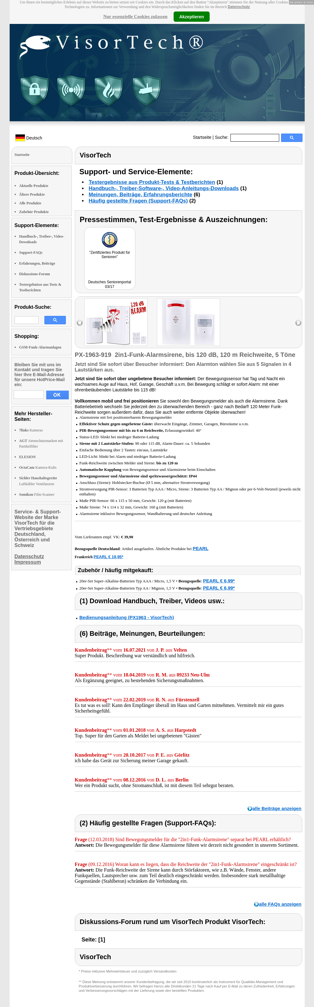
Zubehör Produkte (34, 212)
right (298, 323)
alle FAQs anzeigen (280, 904)
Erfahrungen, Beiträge (37, 263)
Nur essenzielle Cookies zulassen (135, 16)
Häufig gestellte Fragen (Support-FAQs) (138, 201)
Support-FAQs (31, 252)
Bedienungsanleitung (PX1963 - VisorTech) (127, 617)
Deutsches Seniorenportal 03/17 (109, 284)
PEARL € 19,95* (108, 556)
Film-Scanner (37, 494)
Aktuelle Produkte (33, 186)
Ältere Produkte (32, 194)
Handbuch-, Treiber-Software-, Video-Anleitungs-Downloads (164, 188)
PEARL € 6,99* (219, 580)
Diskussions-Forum (34, 274)
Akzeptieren (191, 16)
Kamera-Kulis (38, 467)
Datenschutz (239, 7)
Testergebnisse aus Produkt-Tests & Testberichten (152, 182)
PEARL (200, 548)
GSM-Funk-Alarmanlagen (40, 347)
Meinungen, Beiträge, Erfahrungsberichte (140, 195)
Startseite (202, 137)
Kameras (31, 430)
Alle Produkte (30, 203)
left (80, 323)
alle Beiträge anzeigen (277, 808)
